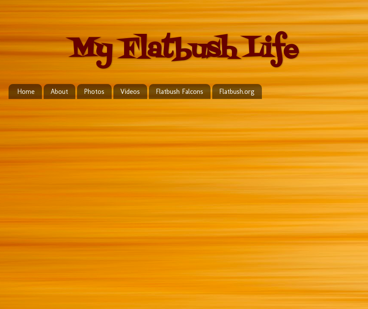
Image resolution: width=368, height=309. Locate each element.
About (59, 91)
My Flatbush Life (184, 50)
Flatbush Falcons (179, 91)
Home (26, 91)
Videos (130, 91)
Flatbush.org (237, 91)
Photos (94, 91)
